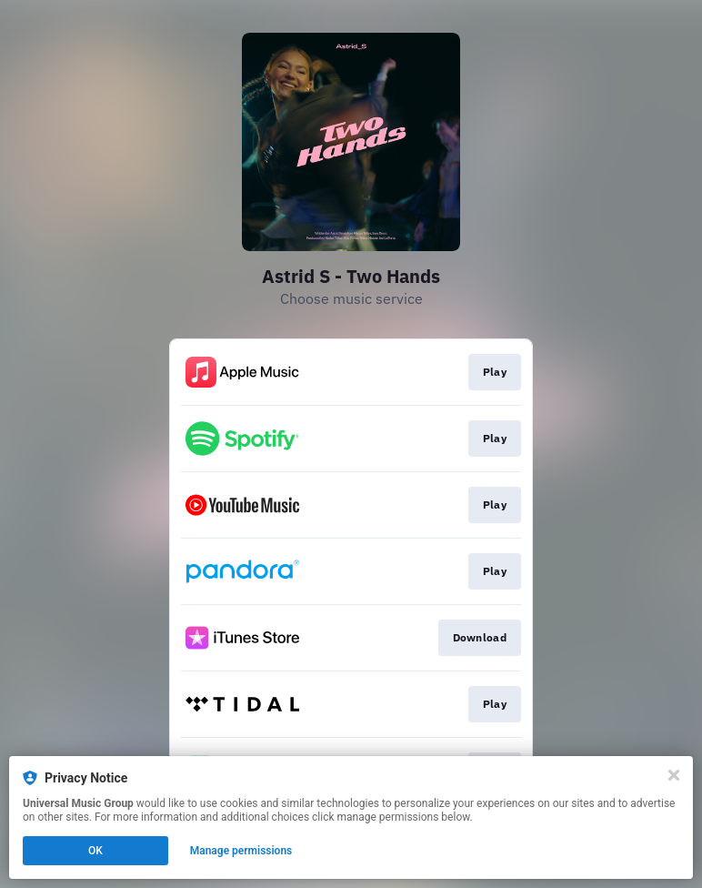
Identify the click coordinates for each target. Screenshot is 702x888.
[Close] (673, 775)
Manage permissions (241, 850)
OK (95, 850)
